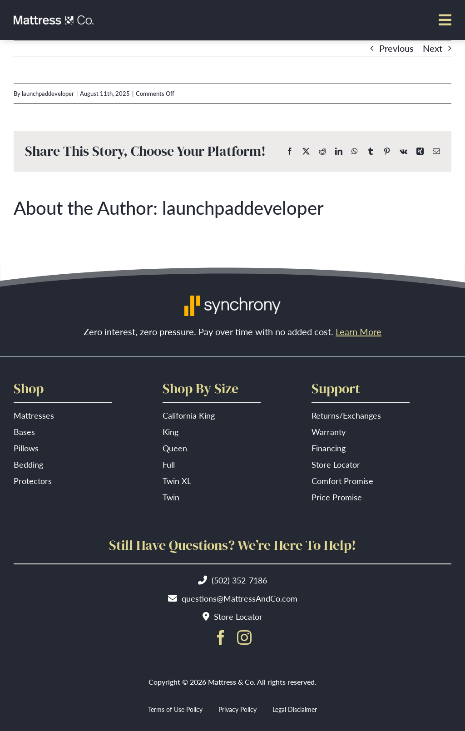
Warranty (329, 431)
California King (189, 415)
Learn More (358, 331)
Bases (24, 431)
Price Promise (337, 497)
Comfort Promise (342, 480)
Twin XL (177, 480)
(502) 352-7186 (239, 580)
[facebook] (220, 637)
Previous (396, 48)
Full (169, 464)
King (170, 431)
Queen (175, 448)
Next (432, 48)
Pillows (26, 448)
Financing (329, 448)
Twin (171, 497)
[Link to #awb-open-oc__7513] (445, 20)
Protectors (33, 480)
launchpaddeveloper (48, 93)
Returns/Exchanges (346, 415)
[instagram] (244, 637)
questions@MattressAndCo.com (239, 598)
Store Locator (336, 464)
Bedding (28, 464)
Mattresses (34, 415)
